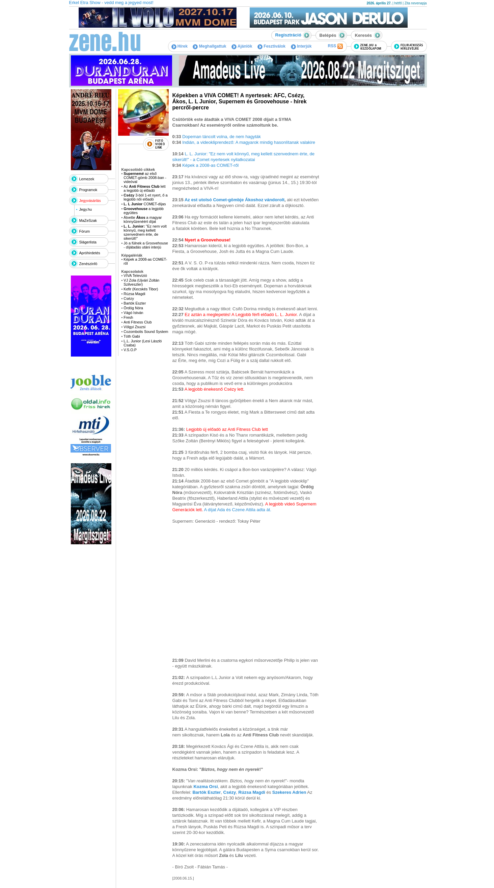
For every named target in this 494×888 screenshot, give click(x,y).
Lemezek (86, 179)
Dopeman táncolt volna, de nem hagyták (221, 136)
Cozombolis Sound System (146, 332)
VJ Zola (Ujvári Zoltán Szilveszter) (141, 282)
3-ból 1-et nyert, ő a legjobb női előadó (145, 197)
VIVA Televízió (135, 275)
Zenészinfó (88, 264)
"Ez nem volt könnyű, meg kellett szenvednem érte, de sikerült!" (145, 232)
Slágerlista (88, 242)
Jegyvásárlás (90, 201)
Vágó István (133, 313)
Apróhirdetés (89, 253)
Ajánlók (241, 46)
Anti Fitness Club (138, 322)
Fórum (84, 231)
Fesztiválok (271, 46)
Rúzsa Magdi (134, 294)
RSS (335, 46)
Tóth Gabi (132, 336)
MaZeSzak (88, 220)
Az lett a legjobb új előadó (144, 188)
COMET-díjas (145, 204)
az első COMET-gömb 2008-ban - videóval (145, 178)
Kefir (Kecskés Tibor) (141, 289)
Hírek (179, 46)
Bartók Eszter (135, 303)
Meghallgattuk (209, 46)
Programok (88, 190)
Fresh (128, 317)
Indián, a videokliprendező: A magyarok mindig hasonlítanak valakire (248, 142)
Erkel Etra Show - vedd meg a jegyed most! (111, 2)
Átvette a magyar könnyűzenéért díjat (143, 219)
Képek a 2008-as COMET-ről (210, 165)
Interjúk (301, 46)
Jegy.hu (85, 209)
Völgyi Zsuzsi (134, 327)
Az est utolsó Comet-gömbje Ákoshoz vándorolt (234, 199)
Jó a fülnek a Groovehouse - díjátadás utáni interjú (146, 245)
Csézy (129, 298)
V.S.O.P (130, 350)
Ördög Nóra (133, 308)
